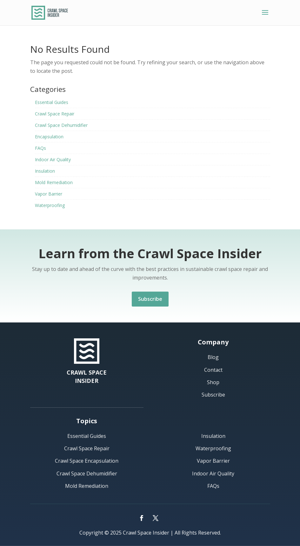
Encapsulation (49, 137)
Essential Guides (51, 102)
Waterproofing (50, 205)
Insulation (45, 171)
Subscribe (150, 298)
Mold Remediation (54, 182)
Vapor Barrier (48, 194)
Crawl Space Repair (54, 114)
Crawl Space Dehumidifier (61, 125)
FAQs (40, 148)
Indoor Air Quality (53, 159)
